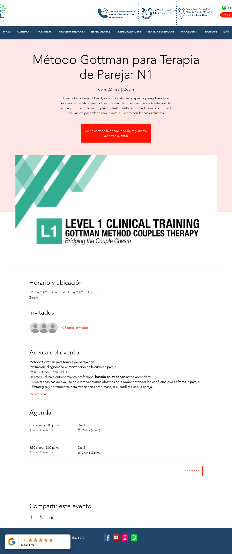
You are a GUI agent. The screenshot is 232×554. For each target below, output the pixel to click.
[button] (45, 31)
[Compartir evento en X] (41, 517)
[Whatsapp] (134, 537)
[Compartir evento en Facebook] (31, 517)
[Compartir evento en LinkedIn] (51, 517)
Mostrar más (38, 394)
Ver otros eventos (116, 136)
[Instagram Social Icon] (125, 537)
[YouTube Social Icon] (116, 537)
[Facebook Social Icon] (107, 537)
